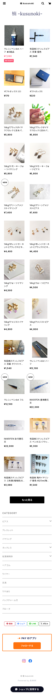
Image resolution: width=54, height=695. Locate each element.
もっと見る (27, 499)
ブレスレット (7, 530)
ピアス (5, 521)
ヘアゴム (6, 565)
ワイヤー (6, 574)
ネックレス (7, 547)
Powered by (27, 681)
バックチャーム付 (10, 600)
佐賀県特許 (7, 556)
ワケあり (6, 591)
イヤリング (7, 539)
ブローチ (6, 609)
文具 (4, 582)
